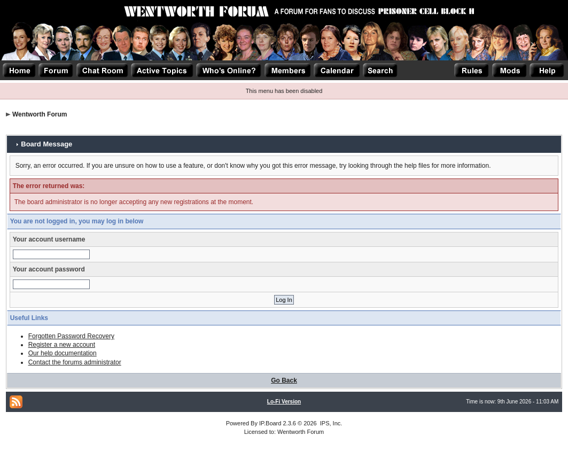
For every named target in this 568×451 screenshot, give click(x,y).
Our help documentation (62, 353)
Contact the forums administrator (74, 362)
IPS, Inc (330, 423)
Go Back (284, 380)
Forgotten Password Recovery (71, 336)
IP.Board (270, 423)
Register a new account (61, 344)
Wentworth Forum (39, 114)
